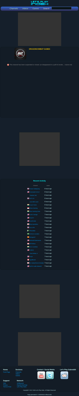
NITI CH (32, 198)
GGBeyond (20, 383)
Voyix (31, 256)
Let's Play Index (21, 387)
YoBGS (32, 250)
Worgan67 (33, 237)
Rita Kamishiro (34, 224)
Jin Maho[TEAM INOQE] (36, 263)
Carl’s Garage (33, 214)
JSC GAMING (34, 246)
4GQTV (32, 217)
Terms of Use (7, 387)
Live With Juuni (34, 202)
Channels (18, 372)
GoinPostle (33, 221)
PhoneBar (32, 230)
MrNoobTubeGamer (35, 240)
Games (18, 375)
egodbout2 (33, 259)
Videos (18, 374)
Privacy (5, 385)
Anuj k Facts (33, 204)
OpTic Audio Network (36, 266)
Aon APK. (32, 227)
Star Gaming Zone (35, 211)
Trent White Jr (34, 253)
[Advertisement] (39, 29)
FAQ (4, 383)
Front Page (6, 372)
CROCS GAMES (34, 234)
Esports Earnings (22, 385)
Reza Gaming (33, 208)
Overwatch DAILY (35, 192)
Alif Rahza (32, 243)
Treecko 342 (33, 195)
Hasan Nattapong (35, 188)
